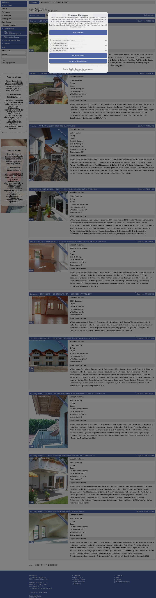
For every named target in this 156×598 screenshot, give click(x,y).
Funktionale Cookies (60, 43)
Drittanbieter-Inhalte (59, 51)
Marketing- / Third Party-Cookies (64, 48)
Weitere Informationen (78, 71)
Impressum (89, 69)
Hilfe (83, 27)
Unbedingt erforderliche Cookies (64, 40)
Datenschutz (79, 69)
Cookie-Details (68, 69)
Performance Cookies (60, 46)
